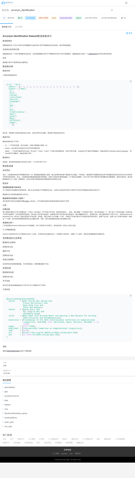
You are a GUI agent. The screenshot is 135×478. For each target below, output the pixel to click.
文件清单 (19, 27)
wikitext (7, 420)
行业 (4, 454)
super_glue (9, 437)
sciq (6, 424)
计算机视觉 (28, 458)
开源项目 (58, 458)
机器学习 (20, 454)
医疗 (38, 458)
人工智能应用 (87, 454)
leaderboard (92, 54)
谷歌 (98, 454)
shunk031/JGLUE (11, 411)
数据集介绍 (6, 27)
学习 (11, 454)
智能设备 (107, 454)
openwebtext (9, 403)
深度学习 (6, 458)
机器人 (65, 454)
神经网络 (69, 458)
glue (6, 407)
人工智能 (31, 454)
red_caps (8, 442)
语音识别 (47, 458)
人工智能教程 (120, 454)
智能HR (78, 469)
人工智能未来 (53, 454)
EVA (71, 469)
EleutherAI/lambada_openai (15, 429)
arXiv (27, 209)
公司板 (41, 454)
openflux (64, 469)
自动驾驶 (16, 458)
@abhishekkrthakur (13, 366)
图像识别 (80, 458)
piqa (6, 416)
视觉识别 (74, 454)
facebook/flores (10, 433)
